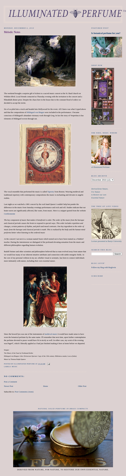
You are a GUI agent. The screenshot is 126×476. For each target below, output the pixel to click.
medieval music (51, 334)
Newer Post (8, 386)
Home (45, 386)
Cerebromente (9, 214)
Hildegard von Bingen (35, 112)
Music (14, 366)
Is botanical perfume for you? (105, 33)
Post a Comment (10, 382)
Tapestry (50, 192)
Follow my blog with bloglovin (103, 267)
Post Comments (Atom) (24, 392)
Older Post (82, 386)
